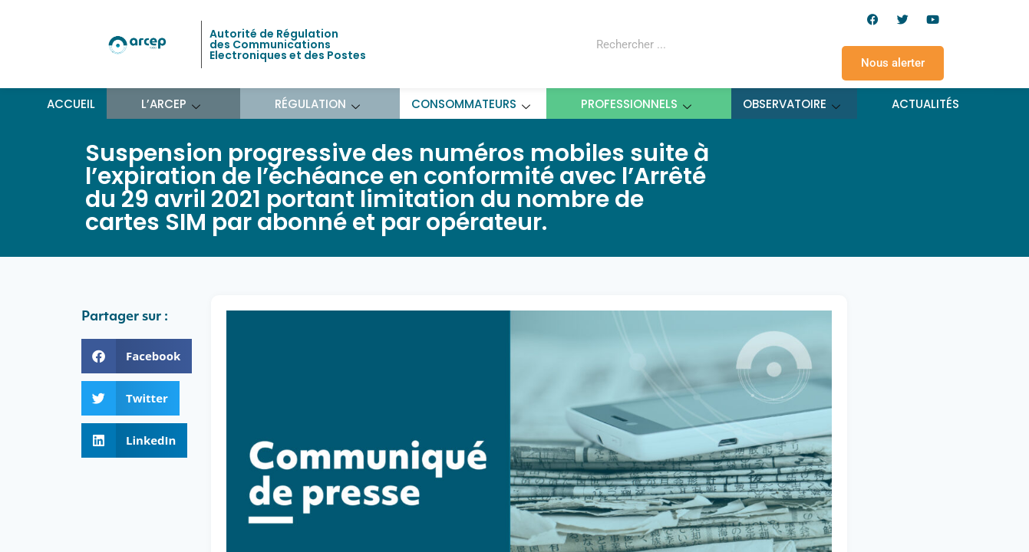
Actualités (925, 104)
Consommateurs (471, 104)
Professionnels (636, 104)
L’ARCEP (171, 104)
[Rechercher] (732, 44)
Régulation (318, 104)
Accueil (71, 104)
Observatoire (792, 104)
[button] (137, 356)
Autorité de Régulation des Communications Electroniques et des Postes (287, 44)
